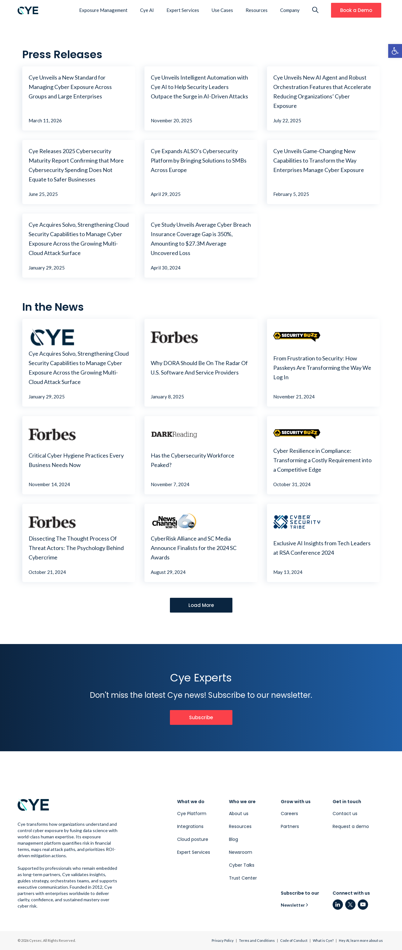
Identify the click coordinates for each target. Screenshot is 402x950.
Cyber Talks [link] (241, 865)
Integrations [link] (190, 826)
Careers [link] (289, 813)
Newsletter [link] (293, 905)
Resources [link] (257, 10)
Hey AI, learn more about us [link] (361, 940)
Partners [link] (290, 826)
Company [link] (290, 10)
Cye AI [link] (147, 10)
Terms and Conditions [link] (257, 940)
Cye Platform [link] (191, 813)
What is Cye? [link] (323, 940)
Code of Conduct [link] (293, 940)
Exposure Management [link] (103, 10)
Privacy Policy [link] (223, 940)
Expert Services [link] (182, 10)
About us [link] (238, 813)
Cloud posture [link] (192, 839)
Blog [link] (233, 839)
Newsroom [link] (240, 852)
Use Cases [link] (222, 10)
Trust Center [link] (243, 878)
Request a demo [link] (351, 826)
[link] (395, 51)
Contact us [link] (345, 813)
